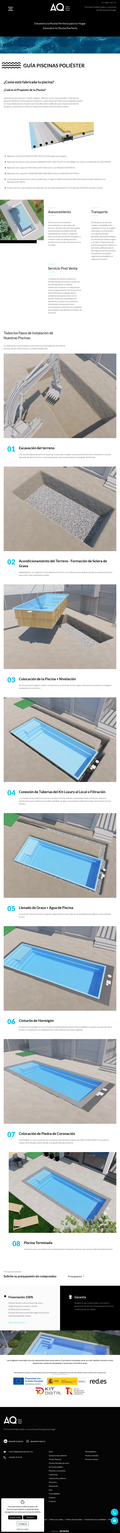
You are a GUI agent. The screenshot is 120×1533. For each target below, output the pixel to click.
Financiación (53, 1486)
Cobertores (53, 1474)
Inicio (51, 1452)
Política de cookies (56, 1519)
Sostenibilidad (54, 1494)
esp (106, 2)
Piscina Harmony (55, 1459)
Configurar (22, 1524)
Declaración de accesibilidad (95, 1519)
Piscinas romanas (91, 1459)
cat (102, 2)
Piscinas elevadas (91, 1455)
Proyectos (53, 1482)
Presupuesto (76, 1276)
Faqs (50, 1490)
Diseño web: (60, 1531)
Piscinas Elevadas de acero (59, 1463)
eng (111, 2)
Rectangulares (90, 1452)
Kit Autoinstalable (56, 1467)
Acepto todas (15, 1517)
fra (115, 2)
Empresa (52, 1497)
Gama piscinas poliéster (58, 1455)
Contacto (52, 1501)
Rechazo (30, 1517)
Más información (17, 1322)
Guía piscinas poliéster (57, 1478)
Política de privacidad (74, 1519)
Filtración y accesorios (57, 1471)
